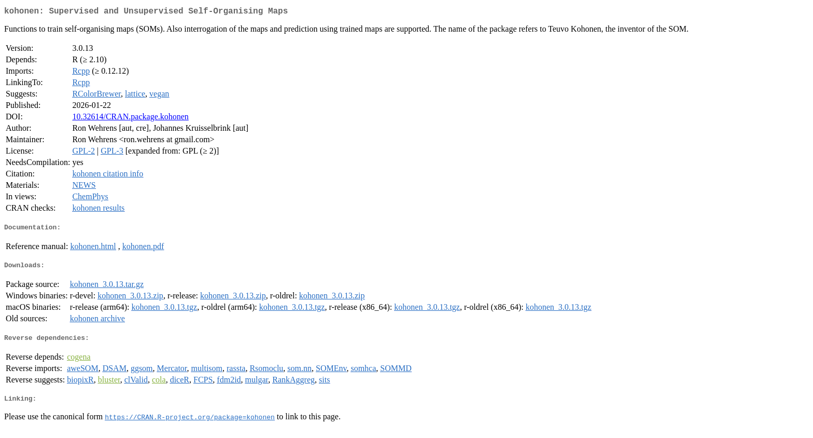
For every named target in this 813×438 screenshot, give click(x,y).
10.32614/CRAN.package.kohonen (130, 118)
